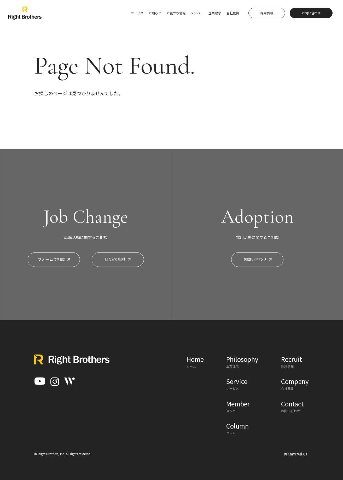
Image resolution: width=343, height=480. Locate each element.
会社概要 (232, 13)
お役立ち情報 (176, 13)
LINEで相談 (118, 259)
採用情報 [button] (266, 13)
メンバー (197, 13)
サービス (137, 13)
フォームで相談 (54, 259)
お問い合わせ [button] (311, 13)
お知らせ (155, 13)
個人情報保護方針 (296, 454)
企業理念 (214, 13)
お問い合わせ (257, 259)
